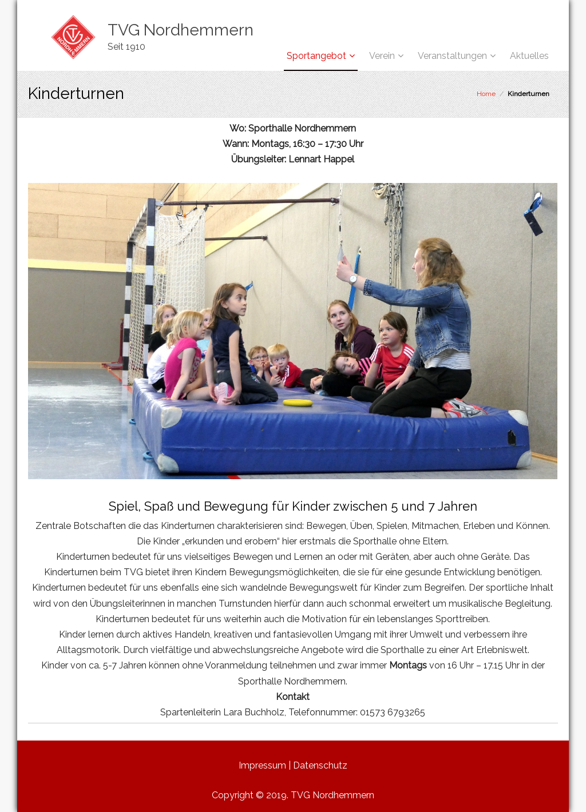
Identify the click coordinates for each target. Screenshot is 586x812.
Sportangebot (316, 55)
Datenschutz (320, 765)
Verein (382, 55)
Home (486, 94)
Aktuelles (529, 55)
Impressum (262, 765)
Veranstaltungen (452, 55)
